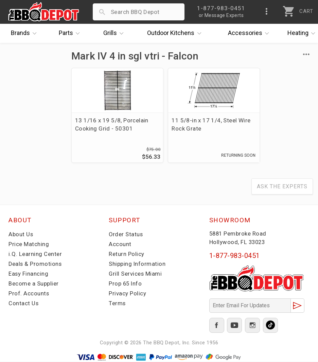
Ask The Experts (282, 187)
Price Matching (28, 244)
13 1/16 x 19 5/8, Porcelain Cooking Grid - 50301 (107, 128)
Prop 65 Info (126, 284)
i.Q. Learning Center (35, 254)
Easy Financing (28, 274)
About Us (20, 234)
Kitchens (176, 33)
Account (120, 244)
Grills (115, 33)
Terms (117, 303)
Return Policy (126, 254)
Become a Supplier (33, 284)
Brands (25, 33)
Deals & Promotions (35, 264)
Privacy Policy (127, 294)
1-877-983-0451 (234, 256)
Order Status (126, 234)
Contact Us (23, 303)
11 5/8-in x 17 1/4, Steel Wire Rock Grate (190, 124)
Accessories (250, 33)
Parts (71, 33)
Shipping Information (137, 264)
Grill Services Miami (135, 274)
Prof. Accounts (28, 294)
